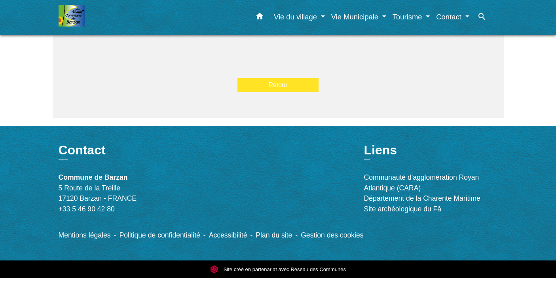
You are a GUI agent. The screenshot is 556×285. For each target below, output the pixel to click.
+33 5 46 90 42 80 (87, 209)
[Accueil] (108, 17)
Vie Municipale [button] (355, 17)
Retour (277, 85)
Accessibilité (228, 235)
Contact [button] (449, 17)
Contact (82, 150)
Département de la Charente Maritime (422, 198)
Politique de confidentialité (159, 235)
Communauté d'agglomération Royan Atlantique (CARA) (421, 182)
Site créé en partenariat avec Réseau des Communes (278, 269)
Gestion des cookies (332, 235)
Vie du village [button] (296, 17)
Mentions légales (85, 235)
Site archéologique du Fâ (403, 209)
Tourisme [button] (408, 17)
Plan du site (274, 235)
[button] (260, 17)
